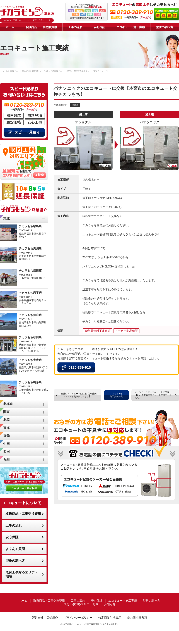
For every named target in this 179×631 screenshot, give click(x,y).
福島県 (75, 105)
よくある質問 (15, 549)
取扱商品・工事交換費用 (41, 27)
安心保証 (99, 27)
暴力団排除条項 (137, 617)
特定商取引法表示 (109, 617)
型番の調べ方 (164, 27)
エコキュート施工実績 (130, 27)
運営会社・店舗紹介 (45, 617)
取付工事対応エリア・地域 (22, 574)
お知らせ (109, 604)
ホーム (10, 27)
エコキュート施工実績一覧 (116, 395)
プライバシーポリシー (78, 617)
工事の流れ (75, 27)
